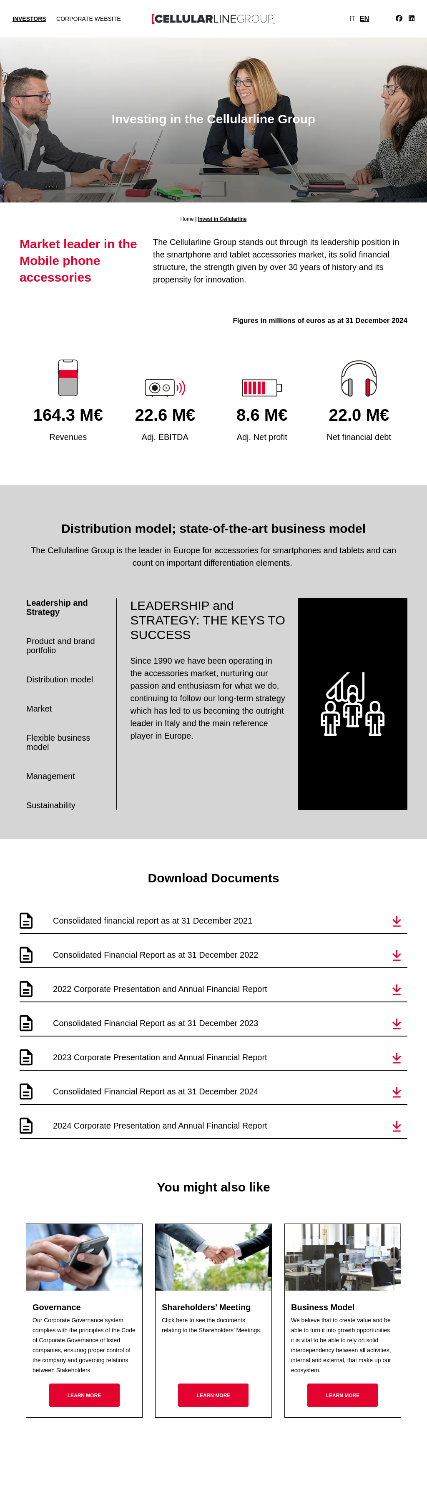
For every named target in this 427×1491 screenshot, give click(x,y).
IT (352, 18)
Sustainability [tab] (50, 805)
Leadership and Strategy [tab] (57, 607)
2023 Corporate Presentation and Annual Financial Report (160, 1057)
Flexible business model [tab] (58, 742)
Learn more (84, 1396)
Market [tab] (39, 708)
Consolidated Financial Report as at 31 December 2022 (156, 954)
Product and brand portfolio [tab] (60, 646)
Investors (29, 18)
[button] (397, 921)
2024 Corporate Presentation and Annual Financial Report (160, 1125)
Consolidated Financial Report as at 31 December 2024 (156, 1091)
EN (364, 18)
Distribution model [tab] (59, 679)
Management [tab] (50, 776)
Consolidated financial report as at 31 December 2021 (152, 920)
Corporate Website (88, 18)
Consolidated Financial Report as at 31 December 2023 (156, 1023)
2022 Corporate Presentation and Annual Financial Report (160, 989)
